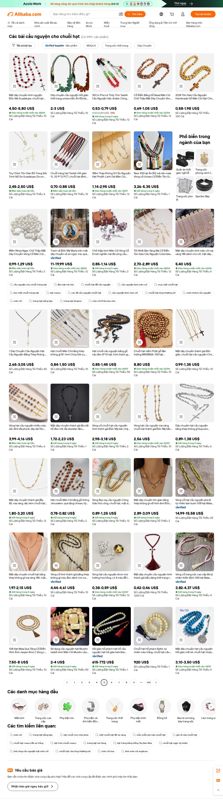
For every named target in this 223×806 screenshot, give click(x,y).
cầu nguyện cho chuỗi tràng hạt (28, 284)
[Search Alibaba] (84, 14)
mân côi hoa (106, 751)
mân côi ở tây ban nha (102, 301)
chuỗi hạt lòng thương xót (160, 292)
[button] (121, 14)
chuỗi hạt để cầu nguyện (96, 284)
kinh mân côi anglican (134, 751)
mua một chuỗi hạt (166, 284)
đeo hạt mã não (64, 284)
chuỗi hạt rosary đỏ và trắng (26, 743)
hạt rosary (53, 292)
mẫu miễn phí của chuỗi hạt (149, 734)
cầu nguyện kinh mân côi (132, 284)
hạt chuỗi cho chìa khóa (74, 734)
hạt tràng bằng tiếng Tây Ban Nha (132, 743)
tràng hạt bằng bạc (41, 301)
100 (149, 682)
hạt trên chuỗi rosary (63, 743)
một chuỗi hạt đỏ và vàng (111, 734)
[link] (218, 770)
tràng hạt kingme (71, 301)
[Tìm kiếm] (135, 14)
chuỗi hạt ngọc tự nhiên (173, 743)
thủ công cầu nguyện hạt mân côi (29, 751)
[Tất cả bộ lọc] (22, 45)
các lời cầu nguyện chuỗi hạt (84, 292)
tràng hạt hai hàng (94, 743)
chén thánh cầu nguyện (197, 292)
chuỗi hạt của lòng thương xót (73, 751)
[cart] (172, 14)
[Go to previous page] (67, 682)
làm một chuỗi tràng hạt (24, 292)
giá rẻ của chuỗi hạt (185, 734)
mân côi (16, 301)
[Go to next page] (156, 682)
